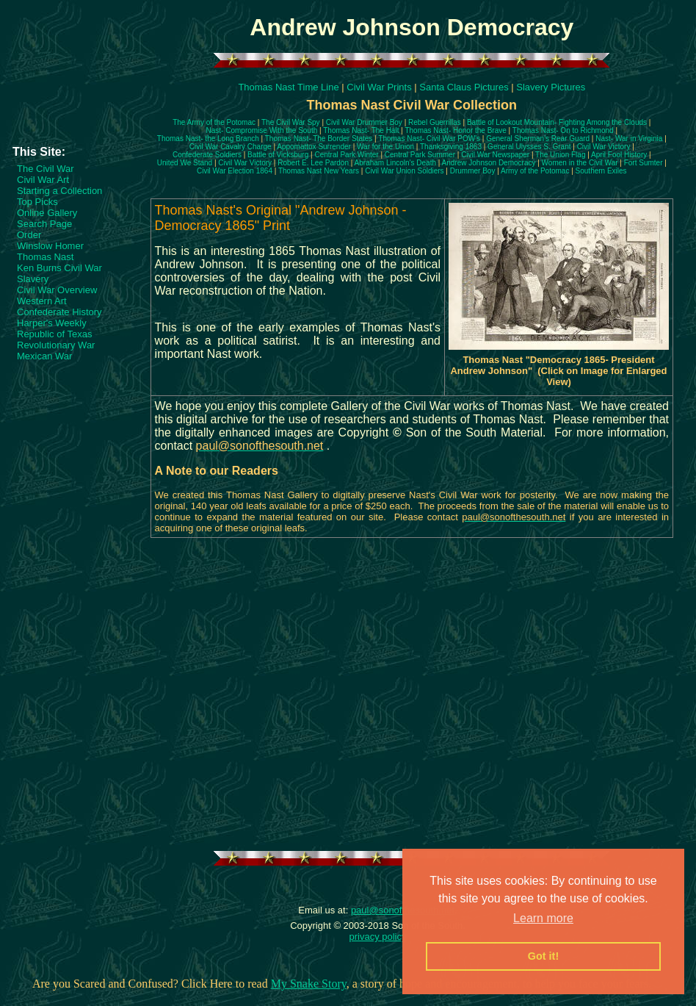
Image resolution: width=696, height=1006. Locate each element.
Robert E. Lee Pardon (313, 163)
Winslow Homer (50, 245)
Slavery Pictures (550, 87)
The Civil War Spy (290, 122)
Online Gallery (47, 212)
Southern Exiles (601, 171)
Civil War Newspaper (495, 155)
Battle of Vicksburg (277, 155)
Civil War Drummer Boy (364, 122)
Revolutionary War (56, 345)
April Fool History (619, 155)
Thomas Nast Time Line (288, 87)
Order (29, 234)
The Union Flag (560, 155)
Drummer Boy (473, 171)
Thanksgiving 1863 (451, 147)
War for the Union (385, 147)
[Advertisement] (75, 109)
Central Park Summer (420, 155)
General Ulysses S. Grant (528, 147)
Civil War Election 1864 (234, 171)
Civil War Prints (379, 87)
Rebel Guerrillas (434, 122)
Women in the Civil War (580, 163)
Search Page (44, 223)
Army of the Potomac (535, 171)
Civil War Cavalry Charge (230, 147)
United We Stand (184, 163)
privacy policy (377, 936)
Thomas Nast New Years (318, 171)
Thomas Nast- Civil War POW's (429, 138)
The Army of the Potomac (214, 122)
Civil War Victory (604, 147)
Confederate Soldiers (207, 155)
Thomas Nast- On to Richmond (563, 130)
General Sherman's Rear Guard (538, 138)
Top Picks (37, 201)
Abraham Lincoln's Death (395, 163)
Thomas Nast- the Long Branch (208, 138)
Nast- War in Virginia (628, 138)
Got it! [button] (543, 956)
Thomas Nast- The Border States (319, 138)
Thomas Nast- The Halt (361, 130)
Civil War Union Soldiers (404, 171)
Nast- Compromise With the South (262, 130)
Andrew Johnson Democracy (489, 163)
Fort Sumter (643, 163)
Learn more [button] (543, 918)
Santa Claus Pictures (463, 87)
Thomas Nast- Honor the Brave (455, 130)
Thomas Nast (45, 256)
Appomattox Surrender (314, 147)
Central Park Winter (346, 155)
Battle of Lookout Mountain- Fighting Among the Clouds (557, 122)
